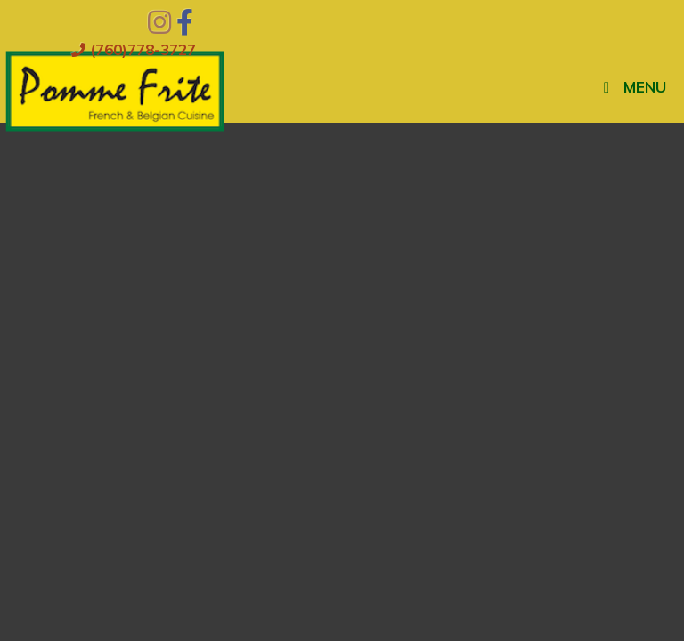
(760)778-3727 (133, 49)
